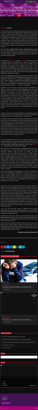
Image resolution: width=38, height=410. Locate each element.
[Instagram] (7, 403)
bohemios (23, 60)
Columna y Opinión (19, 7)
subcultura (12, 60)
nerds (17, 85)
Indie (7, 81)
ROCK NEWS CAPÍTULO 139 (8, 345)
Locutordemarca (10, 396)
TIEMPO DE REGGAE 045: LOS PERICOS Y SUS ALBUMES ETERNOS (17, 339)
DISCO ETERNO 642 (7, 347)
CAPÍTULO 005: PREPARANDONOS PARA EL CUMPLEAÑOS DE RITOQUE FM (19, 342)
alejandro (6, 242)
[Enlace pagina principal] (9, 1)
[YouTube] (3, 403)
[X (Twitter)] (5, 403)
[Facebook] (9, 403)
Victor (3, 28)
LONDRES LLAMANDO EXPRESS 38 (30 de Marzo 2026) (14, 336)
